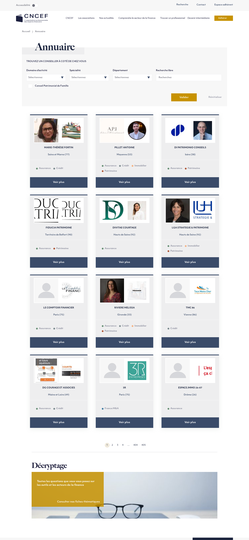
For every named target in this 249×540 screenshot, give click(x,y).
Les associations (87, 18)
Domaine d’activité (36, 70)
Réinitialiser (215, 97)
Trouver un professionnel (172, 18)
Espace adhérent (222, 5)
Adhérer (223, 18)
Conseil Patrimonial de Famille (51, 86)
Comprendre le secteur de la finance (138, 18)
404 (135, 445)
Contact (199, 5)
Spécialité (75, 70)
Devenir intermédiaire (200, 18)
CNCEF (71, 18)
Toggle (35, 5)
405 (143, 445)
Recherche (180, 4)
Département (120, 70)
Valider (184, 97)
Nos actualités (107, 18)
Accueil (26, 32)
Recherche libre (164, 70)
